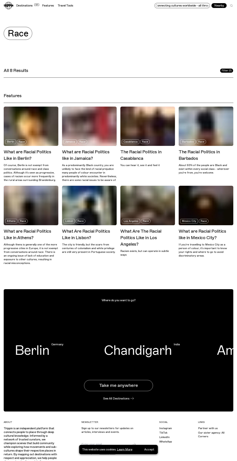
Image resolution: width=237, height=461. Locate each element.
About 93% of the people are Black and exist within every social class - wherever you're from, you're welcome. (204, 169)
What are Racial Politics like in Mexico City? (202, 234)
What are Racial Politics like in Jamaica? (85, 155)
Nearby (219, 5)
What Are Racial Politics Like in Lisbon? (86, 234)
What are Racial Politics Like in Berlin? (27, 155)
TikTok (163, 432)
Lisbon (69, 221)
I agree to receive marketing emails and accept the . (109, 452)
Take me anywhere (118, 385)
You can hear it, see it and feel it (140, 165)
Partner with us (208, 428)
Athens (11, 221)
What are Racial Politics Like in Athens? (27, 234)
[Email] (106, 444)
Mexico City (189, 221)
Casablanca (130, 141)
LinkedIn (164, 437)
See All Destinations (118, 398)
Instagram (165, 428)
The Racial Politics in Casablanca (140, 155)
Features (48, 5)
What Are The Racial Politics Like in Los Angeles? (140, 237)
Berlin (10, 141)
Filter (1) (227, 70)
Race (22, 141)
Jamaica (70, 141)
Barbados (188, 141)
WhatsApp (165, 441)
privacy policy (107, 453)
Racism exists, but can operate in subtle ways (144, 252)
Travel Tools (65, 5)
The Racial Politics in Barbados (199, 155)
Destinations (27, 5)
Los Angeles (130, 221)
